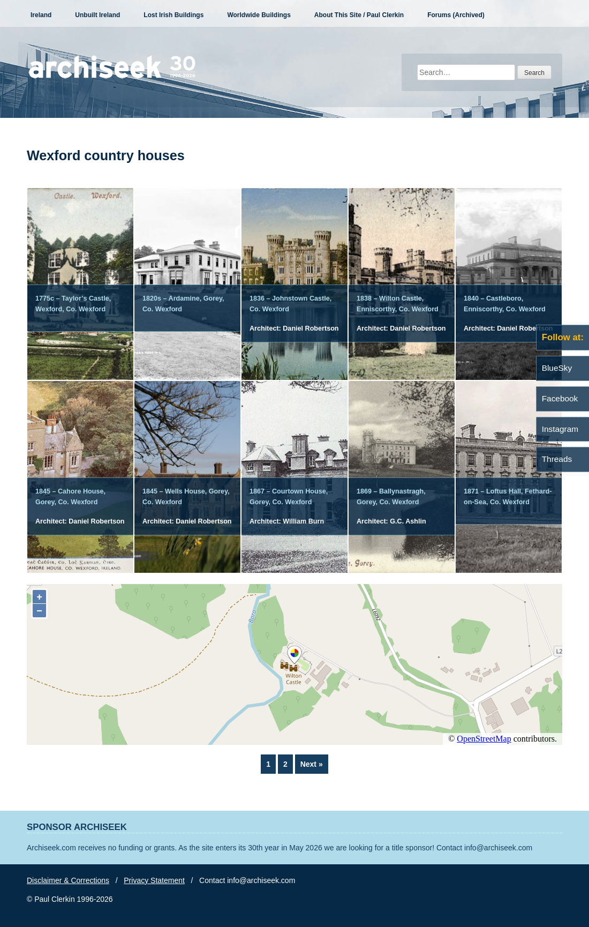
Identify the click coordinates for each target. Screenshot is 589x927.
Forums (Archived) (456, 15)
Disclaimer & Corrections (68, 880)
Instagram (560, 428)
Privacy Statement (154, 880)
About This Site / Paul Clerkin (359, 15)
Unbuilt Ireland (97, 15)
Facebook (560, 398)
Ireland (41, 15)
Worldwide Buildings (258, 15)
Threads (557, 459)
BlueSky (557, 367)
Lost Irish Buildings (173, 15)
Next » (311, 764)
